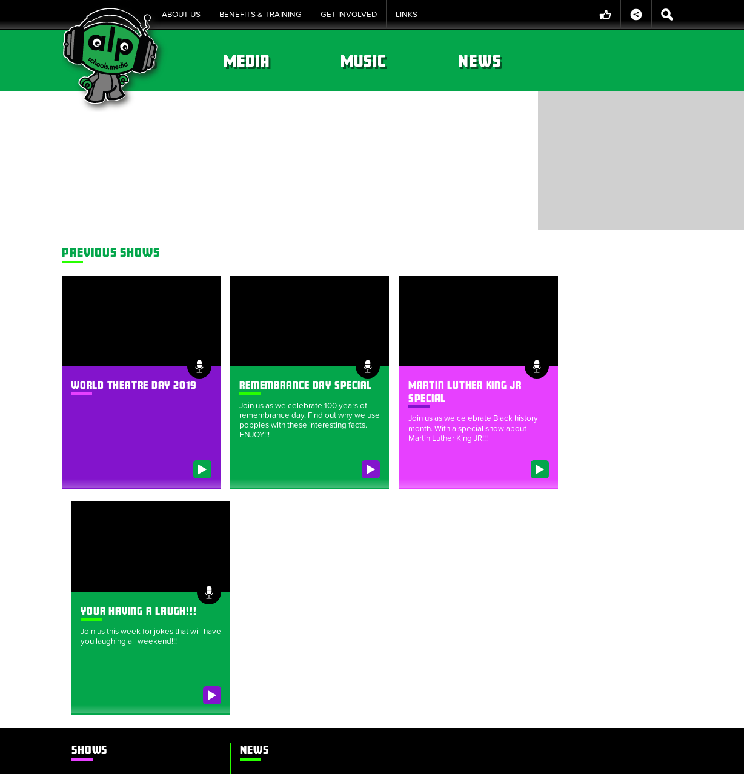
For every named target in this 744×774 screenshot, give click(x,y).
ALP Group (443, 632)
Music (508, 60)
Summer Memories (114, 635)
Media (393, 60)
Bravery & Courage (405, 108)
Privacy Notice (449, 758)
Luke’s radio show (112, 676)
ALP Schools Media (467, 510)
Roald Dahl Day (108, 621)
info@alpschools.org (596, 678)
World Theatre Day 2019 (134, 371)
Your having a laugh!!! (601, 371)
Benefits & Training (260, 14)
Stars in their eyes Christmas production (125, 655)
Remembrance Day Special (129, 567)
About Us (181, 14)
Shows (277, 60)
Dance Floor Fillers (113, 607)
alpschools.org (581, 664)
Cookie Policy (278, 758)
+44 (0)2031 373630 (487, 596)
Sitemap (219, 758)
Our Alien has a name (275, 539)
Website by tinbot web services (627, 758)
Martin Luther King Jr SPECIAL (133, 580)
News (624, 60)
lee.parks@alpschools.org (482, 583)
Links (406, 14)
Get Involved (349, 14)
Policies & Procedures (363, 758)
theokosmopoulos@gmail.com (591, 583)
